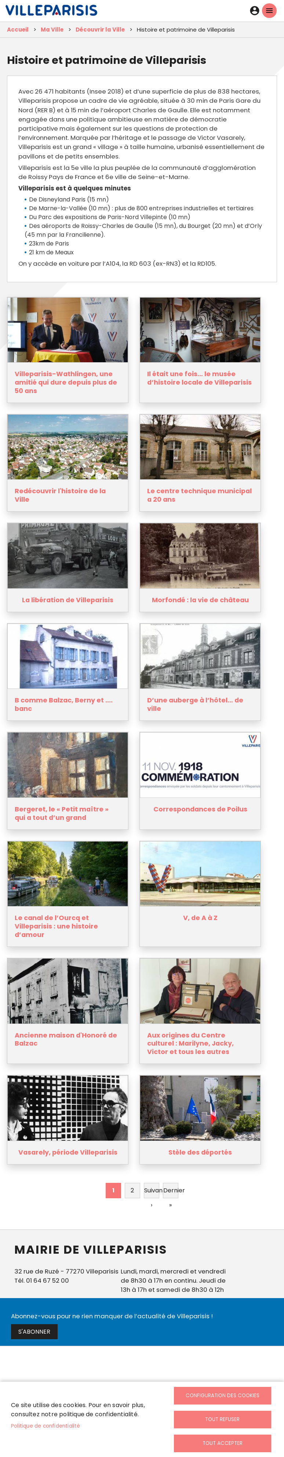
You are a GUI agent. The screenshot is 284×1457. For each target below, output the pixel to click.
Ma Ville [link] (52, 29)
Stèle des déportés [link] (200, 1152)
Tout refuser (222, 1419)
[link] (51, 12)
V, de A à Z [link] (200, 918)
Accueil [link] (18, 29)
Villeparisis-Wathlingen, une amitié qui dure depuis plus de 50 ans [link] (66, 382)
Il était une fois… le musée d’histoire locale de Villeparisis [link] (199, 378)
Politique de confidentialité (45, 1426)
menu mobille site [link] (269, 10)
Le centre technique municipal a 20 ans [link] (199, 495)
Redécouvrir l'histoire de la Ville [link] (60, 495)
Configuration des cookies (222, 1395)
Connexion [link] (254, 10)
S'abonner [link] (34, 1331)
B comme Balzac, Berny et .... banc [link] (64, 704)
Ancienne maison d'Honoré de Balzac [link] (66, 1039)
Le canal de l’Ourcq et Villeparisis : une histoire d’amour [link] (56, 926)
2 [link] (132, 1190)
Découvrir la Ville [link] (100, 29)
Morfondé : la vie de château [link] (200, 600)
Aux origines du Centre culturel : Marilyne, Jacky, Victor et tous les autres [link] (190, 1044)
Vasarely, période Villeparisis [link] (67, 1152)
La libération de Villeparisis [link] (67, 600)
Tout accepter (223, 1443)
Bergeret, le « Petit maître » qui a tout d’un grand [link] (62, 813)
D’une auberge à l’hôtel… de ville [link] (195, 704)
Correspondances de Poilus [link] (200, 809)
